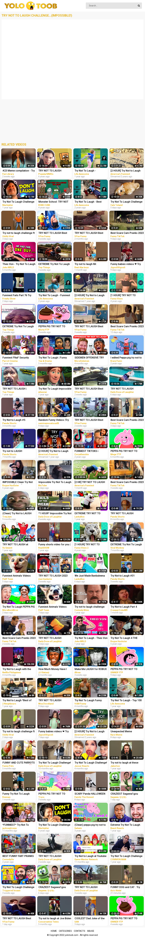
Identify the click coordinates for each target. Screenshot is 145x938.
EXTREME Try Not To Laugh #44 (54, 264)
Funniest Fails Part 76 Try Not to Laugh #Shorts (16, 295)
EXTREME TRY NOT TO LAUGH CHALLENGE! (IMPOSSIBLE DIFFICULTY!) (90, 513)
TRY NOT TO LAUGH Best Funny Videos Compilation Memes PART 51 (17, 919)
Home (54, 931)
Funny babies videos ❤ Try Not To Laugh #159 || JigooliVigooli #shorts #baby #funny (53, 732)
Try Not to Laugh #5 (13, 419)
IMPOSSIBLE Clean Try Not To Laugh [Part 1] (17, 482)
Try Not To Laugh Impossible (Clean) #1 (54, 389)
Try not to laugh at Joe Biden (54, 918)
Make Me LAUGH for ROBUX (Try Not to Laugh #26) (91, 669)
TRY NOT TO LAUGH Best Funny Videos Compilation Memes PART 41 (53, 233)
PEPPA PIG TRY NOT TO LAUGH (51, 326)
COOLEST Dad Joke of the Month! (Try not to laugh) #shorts (90, 919)
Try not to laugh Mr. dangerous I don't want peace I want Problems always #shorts (88, 264)
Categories (65, 931)
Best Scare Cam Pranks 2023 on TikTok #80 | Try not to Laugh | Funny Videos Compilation (19, 638)
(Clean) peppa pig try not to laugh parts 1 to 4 (90, 825)
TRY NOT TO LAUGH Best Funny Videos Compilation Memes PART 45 (90, 389)
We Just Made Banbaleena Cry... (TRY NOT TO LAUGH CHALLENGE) (90, 576)
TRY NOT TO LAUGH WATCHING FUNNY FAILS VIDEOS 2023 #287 (52, 638)
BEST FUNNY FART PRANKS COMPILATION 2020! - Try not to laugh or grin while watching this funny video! (19, 856)
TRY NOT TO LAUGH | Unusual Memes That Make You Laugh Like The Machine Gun (18, 389)
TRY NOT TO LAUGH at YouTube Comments (15, 545)
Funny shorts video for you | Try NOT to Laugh (54, 545)
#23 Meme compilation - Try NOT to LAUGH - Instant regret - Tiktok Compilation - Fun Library (18, 171)
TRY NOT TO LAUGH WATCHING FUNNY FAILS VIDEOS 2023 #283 (52, 856)
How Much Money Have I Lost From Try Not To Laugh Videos (54, 669)
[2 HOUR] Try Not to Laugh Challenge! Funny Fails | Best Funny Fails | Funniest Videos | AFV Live (55, 451)
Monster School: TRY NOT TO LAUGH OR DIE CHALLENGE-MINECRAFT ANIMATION (53, 202)
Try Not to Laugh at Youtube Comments (90, 856)
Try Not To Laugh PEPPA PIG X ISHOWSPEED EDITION (18, 607)
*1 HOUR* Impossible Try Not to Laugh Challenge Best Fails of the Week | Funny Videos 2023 (54, 513)
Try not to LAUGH (12, 451)
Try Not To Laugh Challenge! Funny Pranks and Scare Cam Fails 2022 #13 (54, 763)
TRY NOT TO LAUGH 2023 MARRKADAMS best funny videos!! (53, 576)
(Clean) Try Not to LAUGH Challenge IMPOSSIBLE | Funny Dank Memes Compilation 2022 (16, 513)
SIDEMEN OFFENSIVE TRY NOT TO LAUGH (89, 358)
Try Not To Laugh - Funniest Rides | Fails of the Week (54, 295)
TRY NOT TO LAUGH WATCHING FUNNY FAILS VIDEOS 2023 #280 (89, 887)
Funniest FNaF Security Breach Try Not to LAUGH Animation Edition (16, 358)
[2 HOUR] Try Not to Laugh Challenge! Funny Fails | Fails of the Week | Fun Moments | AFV (91, 732)
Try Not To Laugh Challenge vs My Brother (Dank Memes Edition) (18, 887)
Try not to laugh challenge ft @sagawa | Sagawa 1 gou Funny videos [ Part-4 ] (18, 732)
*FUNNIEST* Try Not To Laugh (15, 825)
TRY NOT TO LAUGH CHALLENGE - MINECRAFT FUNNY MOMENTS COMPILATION (53, 171)
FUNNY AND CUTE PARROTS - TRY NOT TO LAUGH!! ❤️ (18, 763)
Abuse (90, 931)
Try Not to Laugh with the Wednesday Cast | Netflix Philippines (16, 669)
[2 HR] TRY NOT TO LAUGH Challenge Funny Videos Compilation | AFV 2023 (90, 482)
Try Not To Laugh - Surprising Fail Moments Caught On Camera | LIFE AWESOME (89, 171)
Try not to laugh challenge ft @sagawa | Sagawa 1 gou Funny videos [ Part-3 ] (18, 233)
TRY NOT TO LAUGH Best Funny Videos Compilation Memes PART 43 (90, 326)
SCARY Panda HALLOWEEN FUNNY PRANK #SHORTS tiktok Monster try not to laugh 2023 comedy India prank (90, 794)
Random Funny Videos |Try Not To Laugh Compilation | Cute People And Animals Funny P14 (54, 420)
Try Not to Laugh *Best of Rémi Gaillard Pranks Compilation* (17, 700)
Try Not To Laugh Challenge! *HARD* (91, 763)
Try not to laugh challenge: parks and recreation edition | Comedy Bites (91, 607)
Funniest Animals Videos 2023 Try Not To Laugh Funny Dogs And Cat (19, 576)
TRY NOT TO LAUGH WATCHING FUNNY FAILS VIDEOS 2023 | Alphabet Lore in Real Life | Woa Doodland (54, 700)
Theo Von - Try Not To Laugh (18, 264)
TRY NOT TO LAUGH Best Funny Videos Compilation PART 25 (90, 233)
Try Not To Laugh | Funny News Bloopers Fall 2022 (52, 358)
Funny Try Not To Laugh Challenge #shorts (16, 794)
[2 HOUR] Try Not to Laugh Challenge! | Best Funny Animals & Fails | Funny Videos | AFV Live (90, 295)
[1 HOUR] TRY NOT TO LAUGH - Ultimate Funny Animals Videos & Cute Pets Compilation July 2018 (90, 545)
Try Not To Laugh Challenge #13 (54, 825)
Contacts (79, 931)
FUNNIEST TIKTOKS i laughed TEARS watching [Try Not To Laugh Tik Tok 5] (91, 451)
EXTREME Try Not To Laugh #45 (18, 326)
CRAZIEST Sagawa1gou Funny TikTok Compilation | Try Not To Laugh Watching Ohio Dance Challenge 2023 (54, 887)
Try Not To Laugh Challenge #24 (18, 202)
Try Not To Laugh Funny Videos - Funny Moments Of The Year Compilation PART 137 (91, 700)
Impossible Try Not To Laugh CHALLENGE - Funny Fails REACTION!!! (54, 482)
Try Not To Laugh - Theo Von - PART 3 (91, 638)
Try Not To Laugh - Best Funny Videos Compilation (90, 202)
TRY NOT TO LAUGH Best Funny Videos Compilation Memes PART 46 (90, 420)
